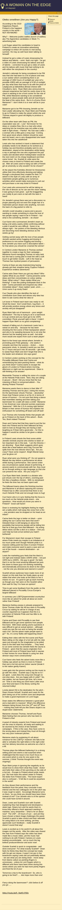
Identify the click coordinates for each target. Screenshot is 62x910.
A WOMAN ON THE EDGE (28, 5)
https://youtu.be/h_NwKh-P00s (15, 893)
